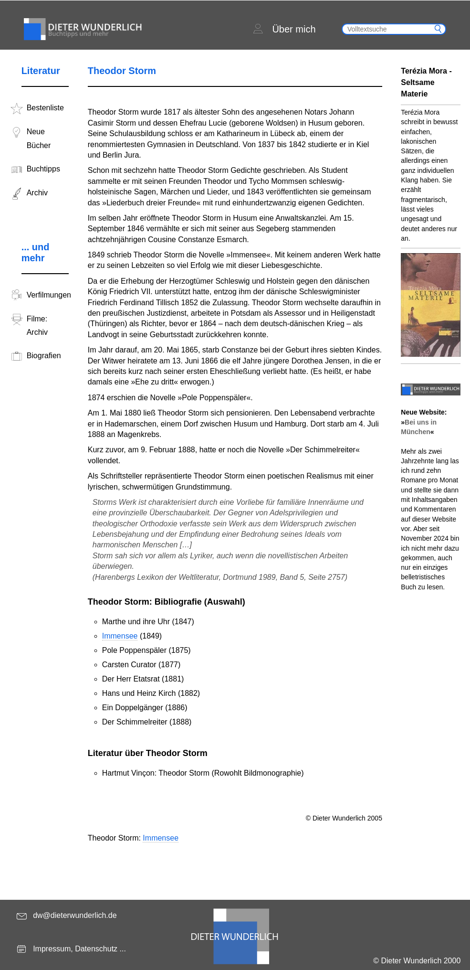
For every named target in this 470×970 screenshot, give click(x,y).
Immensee (120, 636)
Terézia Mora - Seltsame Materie (426, 82)
